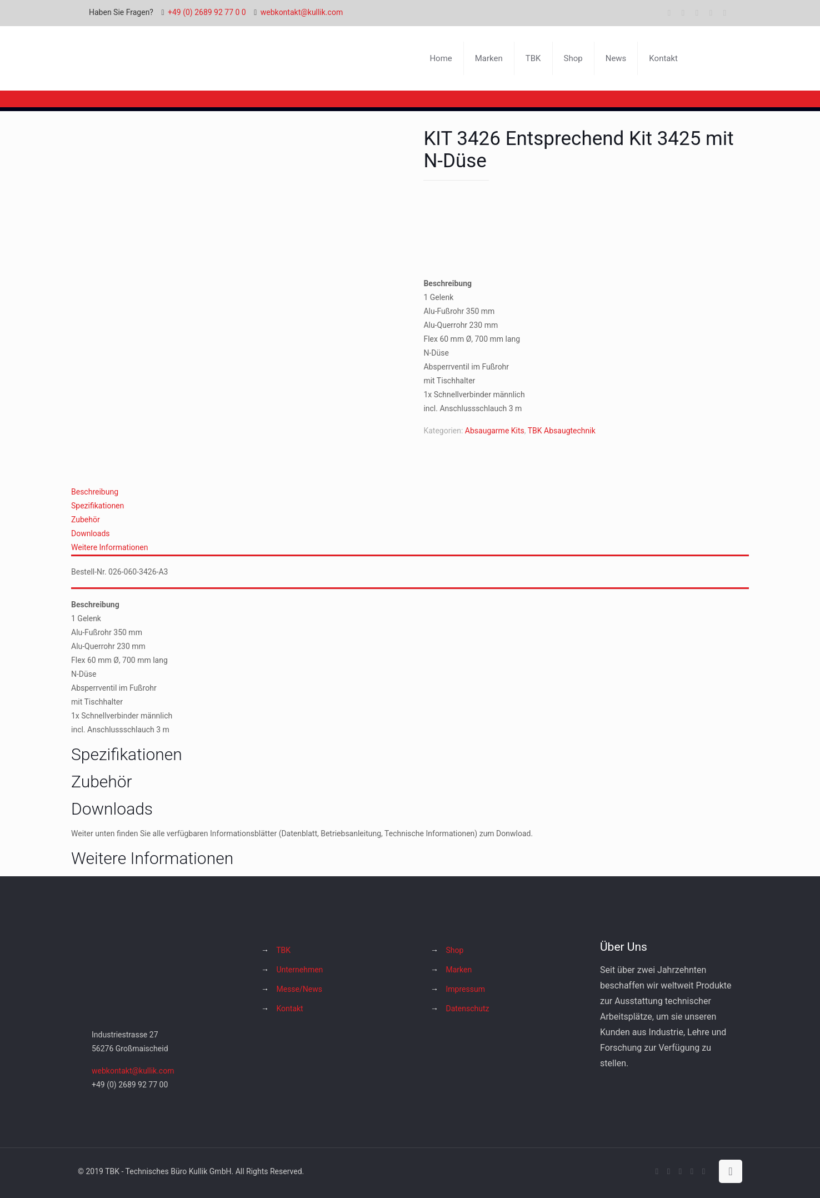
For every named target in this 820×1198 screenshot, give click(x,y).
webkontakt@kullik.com (133, 1070)
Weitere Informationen (109, 547)
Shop (454, 950)
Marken (459, 969)
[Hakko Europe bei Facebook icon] (725, 13)
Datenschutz (467, 1008)
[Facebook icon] (669, 13)
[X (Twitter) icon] (683, 13)
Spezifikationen (97, 505)
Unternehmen (299, 969)
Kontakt (289, 1008)
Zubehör (85, 519)
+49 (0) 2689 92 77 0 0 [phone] (207, 12)
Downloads (90, 533)
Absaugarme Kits (494, 430)
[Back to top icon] (730, 1171)
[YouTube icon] (697, 13)
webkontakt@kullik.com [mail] (302, 12)
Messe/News (299, 989)
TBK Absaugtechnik (562, 430)
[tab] (410, 492)
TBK (283, 950)
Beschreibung (94, 491)
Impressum (465, 989)
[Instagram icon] (711, 13)
